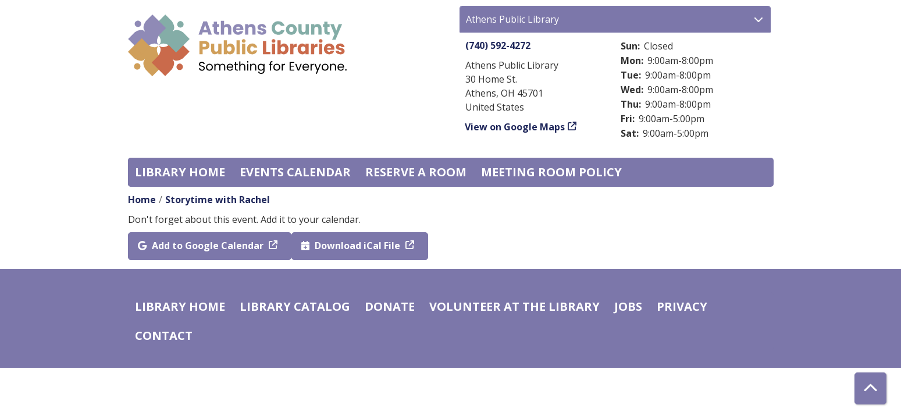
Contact (164, 335)
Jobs (628, 306)
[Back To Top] (870, 388)
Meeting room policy (551, 172)
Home (142, 199)
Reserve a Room (415, 172)
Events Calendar (295, 172)
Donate (390, 306)
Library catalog (295, 306)
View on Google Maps (515, 126)
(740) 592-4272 (497, 45)
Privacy (682, 306)
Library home (180, 172)
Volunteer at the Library (514, 306)
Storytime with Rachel (217, 199)
